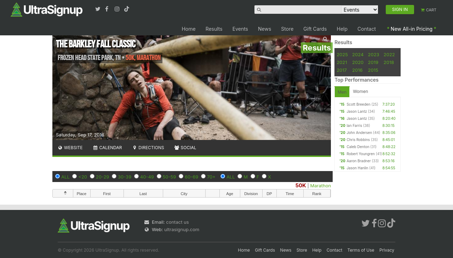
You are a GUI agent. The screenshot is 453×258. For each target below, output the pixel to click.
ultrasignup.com (181, 229)
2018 (389, 62)
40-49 (147, 177)
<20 (82, 177)
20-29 (102, 177)
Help (342, 29)
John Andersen (359, 132)
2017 (342, 70)
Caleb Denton (357, 147)
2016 (357, 70)
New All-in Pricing (411, 29)
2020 (357, 62)
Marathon (320, 185)
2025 (342, 54)
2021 (342, 62)
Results (214, 29)
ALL (65, 177)
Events (240, 29)
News (264, 29)
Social (185, 147)
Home (188, 29)
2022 (389, 54)
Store (287, 29)
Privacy (386, 250)
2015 (373, 70)
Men (342, 92)
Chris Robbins (358, 139)
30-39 (124, 177)
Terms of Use (361, 250)
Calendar (107, 147)
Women (360, 91)
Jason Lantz (356, 111)
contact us (177, 222)
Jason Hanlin (357, 168)
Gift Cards (315, 29)
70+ (211, 177)
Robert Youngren (360, 154)
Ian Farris (354, 125)
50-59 (169, 177)
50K (301, 185)
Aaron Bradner (358, 161)
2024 (357, 54)
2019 (373, 62)
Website (70, 147)
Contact (366, 29)
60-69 (191, 177)
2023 (373, 54)
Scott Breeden (358, 104)
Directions (148, 147)
